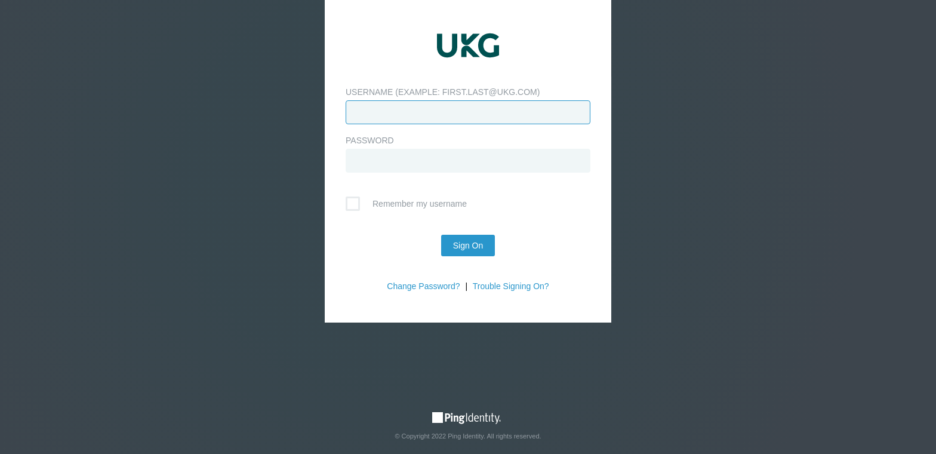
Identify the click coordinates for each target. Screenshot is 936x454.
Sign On (468, 245)
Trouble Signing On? (511, 286)
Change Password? (423, 286)
